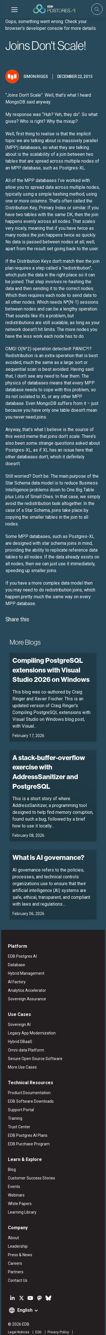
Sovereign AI (18, 1011)
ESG (37, 1319)
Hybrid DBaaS (19, 1028)
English (23, 1296)
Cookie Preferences (63, 1326)
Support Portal (20, 1096)
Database (15, 951)
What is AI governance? (47, 843)
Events (13, 1173)
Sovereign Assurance (26, 985)
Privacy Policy (57, 1319)
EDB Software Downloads (30, 1088)
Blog (11, 1156)
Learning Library (21, 1199)
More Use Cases (21, 1054)
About (12, 1224)
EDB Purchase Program (28, 1130)
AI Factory (16, 968)
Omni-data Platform (25, 1036)
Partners (14, 1258)
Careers (14, 1250)
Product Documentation (28, 1079)
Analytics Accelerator (26, 977)
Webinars (15, 1181)
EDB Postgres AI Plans (26, 1122)
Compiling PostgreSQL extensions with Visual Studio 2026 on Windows (49, 656)
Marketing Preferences (24, 1326)
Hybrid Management (25, 960)
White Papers (19, 1190)
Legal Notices (17, 1319)
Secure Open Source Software (34, 1045)
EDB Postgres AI (21, 943)
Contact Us (16, 1267)
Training (14, 1105)
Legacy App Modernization (31, 1019)
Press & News (19, 1241)
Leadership (17, 1233)
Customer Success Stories (30, 1164)
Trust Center (18, 1113)
